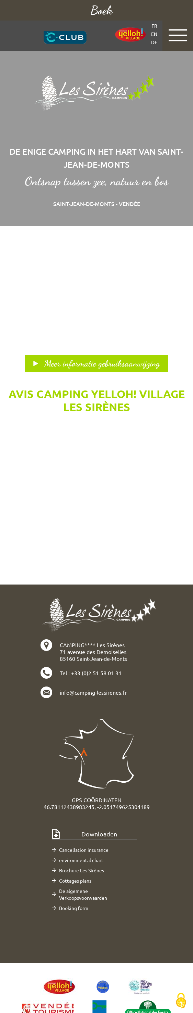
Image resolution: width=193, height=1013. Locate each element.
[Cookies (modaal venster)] (181, 1001)
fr (154, 26)
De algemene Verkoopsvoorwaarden (83, 894)
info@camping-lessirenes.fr (93, 692)
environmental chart (81, 860)
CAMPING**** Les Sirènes (92, 644)
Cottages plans (75, 880)
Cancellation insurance (84, 850)
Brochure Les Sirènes (81, 870)
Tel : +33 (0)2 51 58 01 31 (91, 672)
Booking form (73, 908)
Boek (101, 10)
